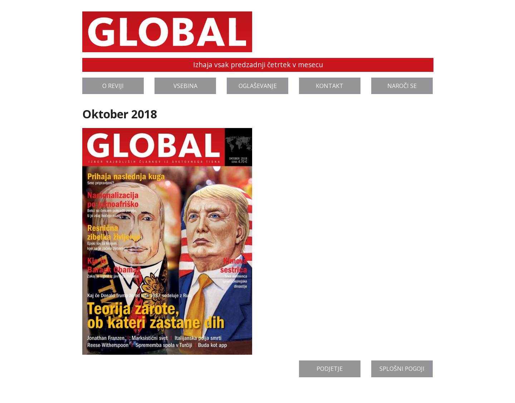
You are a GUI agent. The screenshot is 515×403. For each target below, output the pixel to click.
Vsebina (185, 86)
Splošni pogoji (402, 369)
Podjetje (330, 369)
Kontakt (329, 86)
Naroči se (402, 86)
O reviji (113, 86)
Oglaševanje (258, 86)
